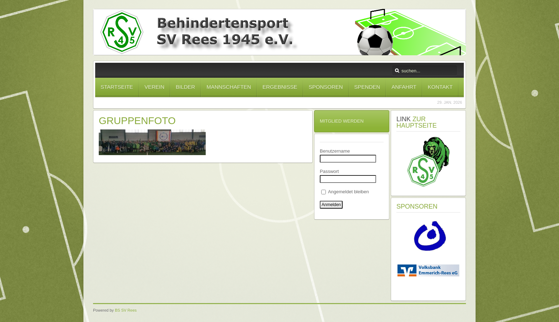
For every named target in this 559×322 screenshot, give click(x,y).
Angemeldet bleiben (345, 191)
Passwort (329, 171)
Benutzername (335, 151)
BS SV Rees (126, 310)
